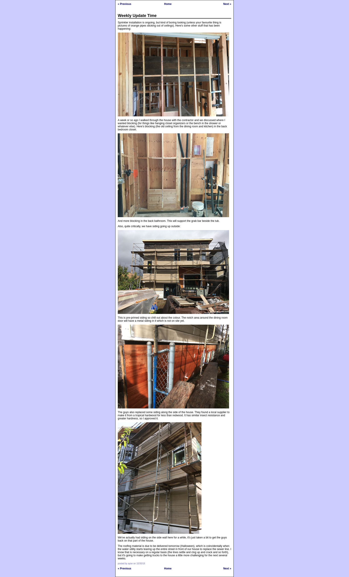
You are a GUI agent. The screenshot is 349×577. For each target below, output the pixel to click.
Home (167, 4)
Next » (227, 4)
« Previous (124, 4)
